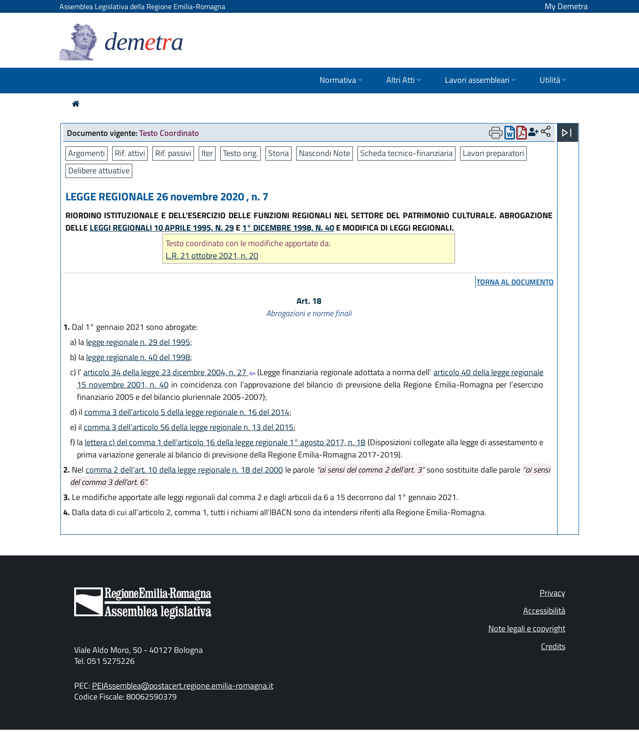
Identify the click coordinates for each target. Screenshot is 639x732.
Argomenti (86, 153)
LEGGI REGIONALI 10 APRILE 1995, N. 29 (162, 227)
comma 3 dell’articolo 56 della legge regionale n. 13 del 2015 (188, 427)
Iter (207, 153)
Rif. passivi (173, 153)
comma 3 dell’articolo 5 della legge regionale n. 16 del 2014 (186, 412)
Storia (278, 153)
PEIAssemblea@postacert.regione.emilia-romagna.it (182, 685)
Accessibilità (544, 610)
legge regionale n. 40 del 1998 (138, 357)
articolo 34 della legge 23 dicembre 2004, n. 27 (169, 372)
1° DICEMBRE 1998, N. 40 (288, 227)
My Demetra (566, 6)
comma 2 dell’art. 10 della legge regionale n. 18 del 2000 (184, 469)
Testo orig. (240, 153)
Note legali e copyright (526, 628)
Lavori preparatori (493, 153)
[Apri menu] (567, 133)
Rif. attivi (130, 153)
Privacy (552, 593)
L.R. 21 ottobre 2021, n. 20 (212, 255)
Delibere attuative (99, 170)
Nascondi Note (324, 153)
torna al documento (515, 281)
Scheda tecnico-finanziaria (406, 153)
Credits (553, 646)
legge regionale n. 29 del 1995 (138, 342)
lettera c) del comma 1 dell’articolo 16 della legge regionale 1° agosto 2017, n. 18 (225, 442)
